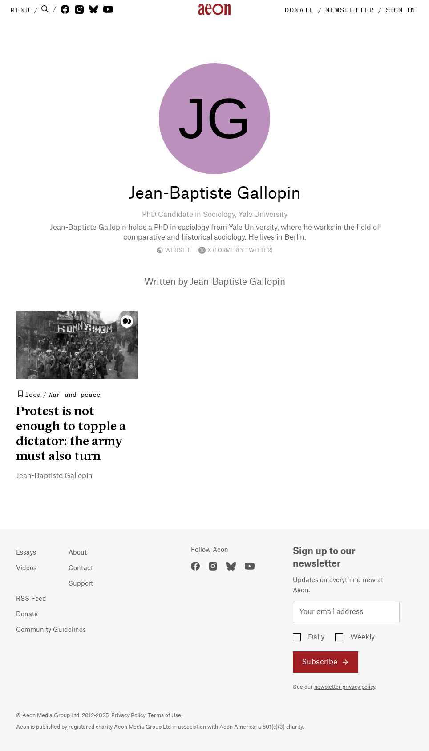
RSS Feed (31, 599)
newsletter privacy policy (344, 687)
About (78, 553)
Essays (26, 553)
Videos (26, 568)
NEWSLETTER (349, 9)
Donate (27, 614)
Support (81, 584)
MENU (20, 9)
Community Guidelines (51, 630)
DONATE (299, 9)
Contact (81, 568)
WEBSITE (173, 250)
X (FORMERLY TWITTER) (235, 250)
